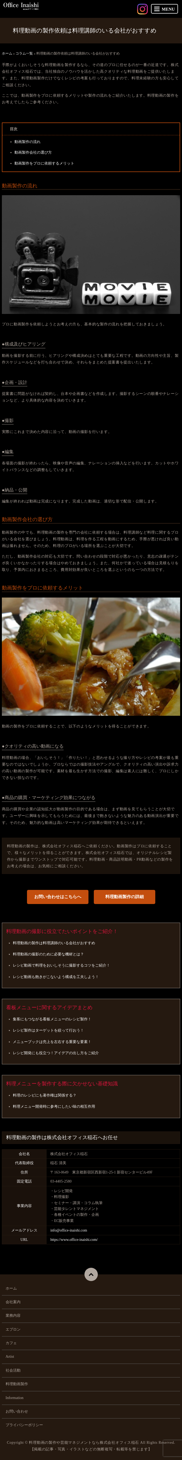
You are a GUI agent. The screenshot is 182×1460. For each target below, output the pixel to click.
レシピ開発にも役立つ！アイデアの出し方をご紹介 (56, 1053)
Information (15, 1398)
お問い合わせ (17, 1411)
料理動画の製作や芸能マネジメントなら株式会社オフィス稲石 (84, 1443)
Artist (10, 1357)
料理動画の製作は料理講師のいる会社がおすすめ (54, 943)
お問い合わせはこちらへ (57, 896)
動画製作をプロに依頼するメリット (44, 163)
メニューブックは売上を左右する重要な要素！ (52, 1042)
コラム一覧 (24, 53)
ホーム (7, 53)
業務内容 (13, 1316)
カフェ (11, 1343)
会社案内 (13, 1302)
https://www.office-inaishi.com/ (74, 1240)
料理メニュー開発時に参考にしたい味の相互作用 (54, 1107)
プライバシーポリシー (24, 1425)
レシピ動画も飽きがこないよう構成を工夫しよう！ (56, 977)
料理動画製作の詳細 (124, 896)
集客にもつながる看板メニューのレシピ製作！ (52, 1019)
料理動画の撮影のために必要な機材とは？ (48, 954)
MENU (164, 9)
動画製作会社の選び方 (33, 152)
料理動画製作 (17, 1384)
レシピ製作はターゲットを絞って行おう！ (48, 1030)
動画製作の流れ (27, 142)
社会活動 (13, 1370)
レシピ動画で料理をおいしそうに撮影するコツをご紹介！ (61, 965)
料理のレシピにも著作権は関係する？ (44, 1095)
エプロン (13, 1329)
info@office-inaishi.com (68, 1230)
